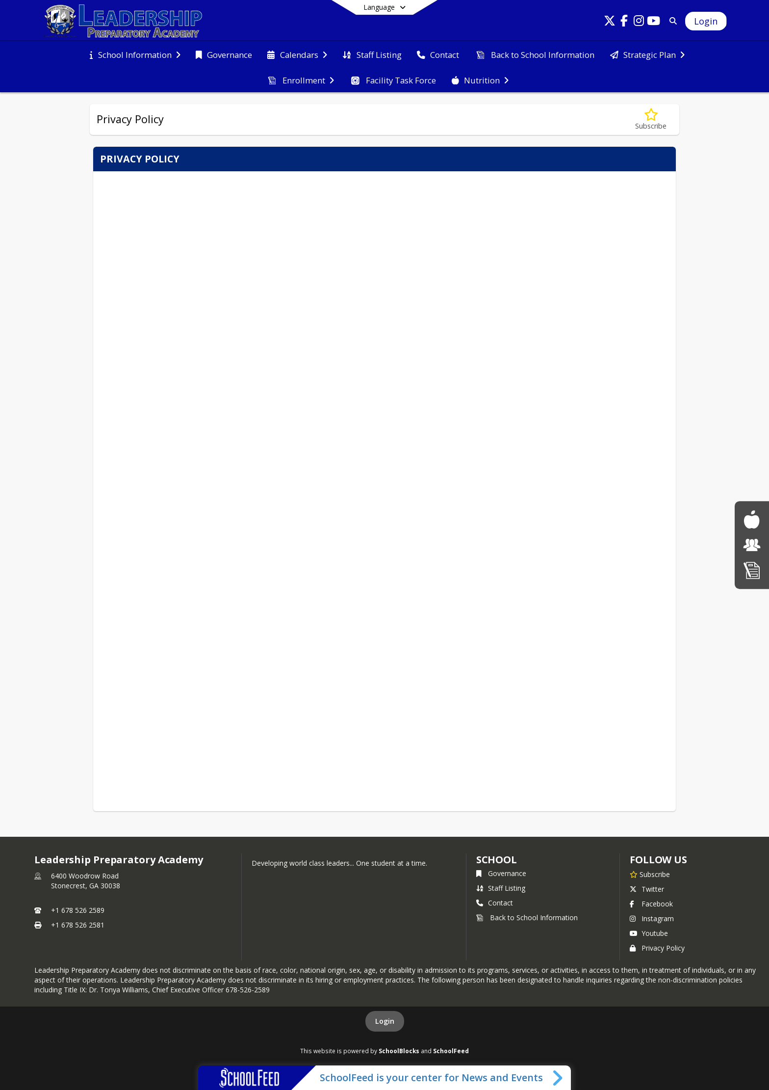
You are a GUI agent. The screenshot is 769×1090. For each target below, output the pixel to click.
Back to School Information (527, 917)
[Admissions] (752, 570)
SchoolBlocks (399, 1051)
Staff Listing (500, 888)
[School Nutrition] (752, 519)
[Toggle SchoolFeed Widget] (558, 1077)
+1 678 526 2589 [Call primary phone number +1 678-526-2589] (77, 910)
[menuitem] (135, 54)
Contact (494, 902)
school (496, 859)
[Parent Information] (752, 545)
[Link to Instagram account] (639, 22)
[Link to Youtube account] (653, 22)
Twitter (647, 889)
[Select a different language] (384, 7)
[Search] (671, 21)
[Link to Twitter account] (609, 22)
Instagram (652, 918)
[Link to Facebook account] (624, 22)
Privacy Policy (657, 948)
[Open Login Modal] (706, 21)
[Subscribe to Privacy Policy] (650, 119)
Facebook (651, 903)
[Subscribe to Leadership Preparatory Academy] (650, 874)
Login (384, 1021)
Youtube (649, 933)
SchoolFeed (451, 1051)
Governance (501, 873)
